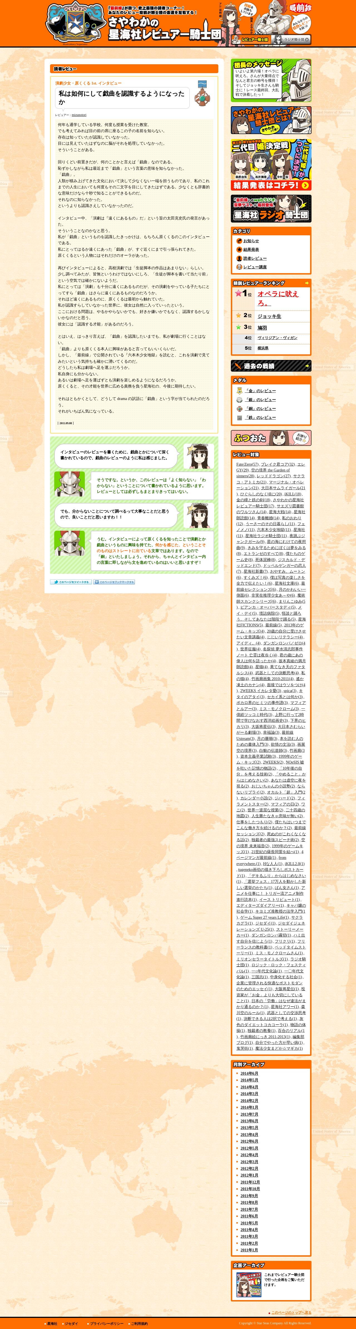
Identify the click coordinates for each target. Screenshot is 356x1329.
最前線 (273, 625)
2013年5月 (249, 1127)
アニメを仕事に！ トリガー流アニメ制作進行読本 (270, 893)
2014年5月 (249, 1080)
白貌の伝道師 (273, 750)
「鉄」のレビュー (260, 417)
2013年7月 (249, 1114)
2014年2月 (249, 1100)
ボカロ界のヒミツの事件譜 (262, 702)
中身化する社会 (286, 977)
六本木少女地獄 (274, 529)
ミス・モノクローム (279, 709)
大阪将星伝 (287, 989)
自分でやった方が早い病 (279, 1042)
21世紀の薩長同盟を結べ (275, 851)
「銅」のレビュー (260, 408)
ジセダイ (265, 923)
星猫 (261, 666)
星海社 (52, 1324)
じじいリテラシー (285, 637)
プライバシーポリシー (106, 1324)
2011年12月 (250, 1182)
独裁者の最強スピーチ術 (275, 840)
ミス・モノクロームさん (279, 953)
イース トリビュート (279, 899)
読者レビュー (255, 258)
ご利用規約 (139, 1324)
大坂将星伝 (263, 726)
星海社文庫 (287, 583)
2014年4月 (249, 1087)
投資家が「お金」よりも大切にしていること (270, 995)
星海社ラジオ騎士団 (266, 535)
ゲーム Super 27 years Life (264, 917)
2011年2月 (249, 1243)
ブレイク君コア (278, 464)
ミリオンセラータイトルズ (262, 959)
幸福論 (271, 732)
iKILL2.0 (295, 863)
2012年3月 (249, 1162)
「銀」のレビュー (260, 399)
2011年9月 (249, 1196)
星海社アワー (285, 1006)
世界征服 (250, 649)
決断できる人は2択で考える (270, 1018)
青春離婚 (268, 518)
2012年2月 (249, 1168)
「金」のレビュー (260, 391)
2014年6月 (249, 1073)
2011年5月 (249, 1223)
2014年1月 (249, 1107)
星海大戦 (280, 512)
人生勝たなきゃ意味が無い (277, 816)
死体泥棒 (265, 559)
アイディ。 (248, 643)
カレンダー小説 (256, 798)
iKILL (293, 494)
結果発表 (251, 249)
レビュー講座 (255, 267)
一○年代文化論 (266, 971)
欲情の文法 (283, 744)
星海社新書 (256, 571)
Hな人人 (272, 863)
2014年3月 (249, 1093)
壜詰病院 (269, 613)
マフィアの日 (285, 804)
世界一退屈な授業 (265, 810)
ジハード (285, 798)
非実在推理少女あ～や (273, 595)
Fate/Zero (247, 464)
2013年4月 (249, 1134)
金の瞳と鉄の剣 (253, 500)
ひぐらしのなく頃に (261, 494)
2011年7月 (249, 1209)
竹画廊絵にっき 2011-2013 (265, 1036)
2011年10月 (250, 1189)
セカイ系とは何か (285, 697)
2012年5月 (249, 1148)
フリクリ (285, 941)
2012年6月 (249, 1141)
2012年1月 (249, 1175)
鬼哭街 (244, 1048)
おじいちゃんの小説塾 (273, 786)
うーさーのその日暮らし (270, 524)
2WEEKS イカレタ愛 (260, 690)
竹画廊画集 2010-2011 (272, 678)
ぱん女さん (287, 887)
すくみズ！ (256, 577)
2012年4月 (249, 1155)
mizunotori (79, 115)
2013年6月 (249, 1121)
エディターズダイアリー (260, 905)
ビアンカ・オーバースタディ (268, 607)
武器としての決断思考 (277, 673)
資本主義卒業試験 (258, 756)
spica (289, 690)
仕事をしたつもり (254, 822)
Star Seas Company (270, 1323)
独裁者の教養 (262, 1030)
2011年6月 (249, 1216)
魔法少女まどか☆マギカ (279, 1048)
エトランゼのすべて (263, 553)
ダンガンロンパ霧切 (271, 935)
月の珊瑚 (267, 738)
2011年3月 (249, 1236)
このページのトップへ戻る (291, 1313)
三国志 (259, 977)
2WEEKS (273, 762)
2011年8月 (249, 1202)
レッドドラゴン (274, 476)
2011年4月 (249, 1229)
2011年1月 (249, 1250)
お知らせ (251, 241)
